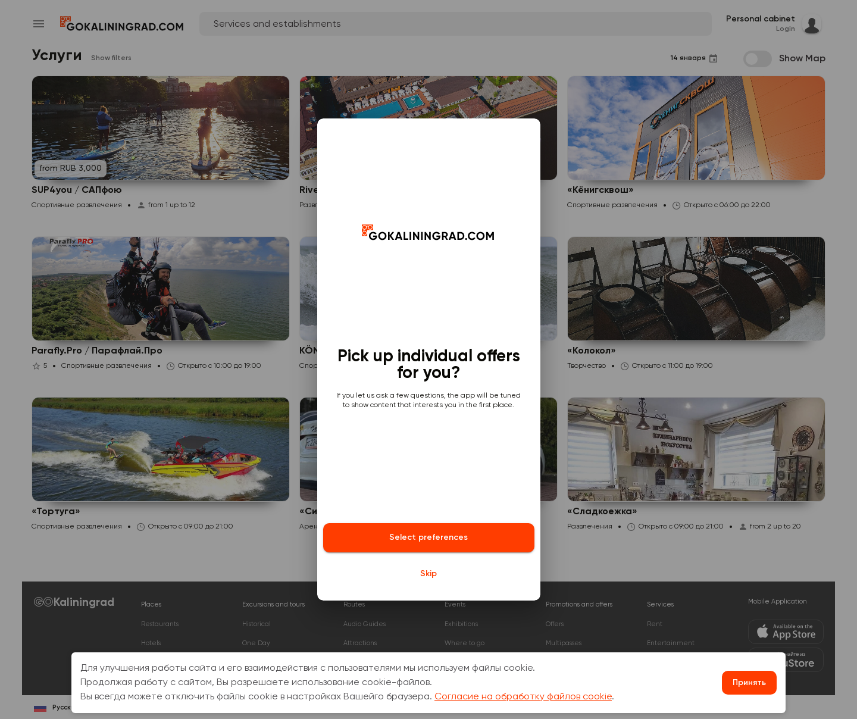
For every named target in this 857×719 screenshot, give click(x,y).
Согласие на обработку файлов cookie (523, 697)
